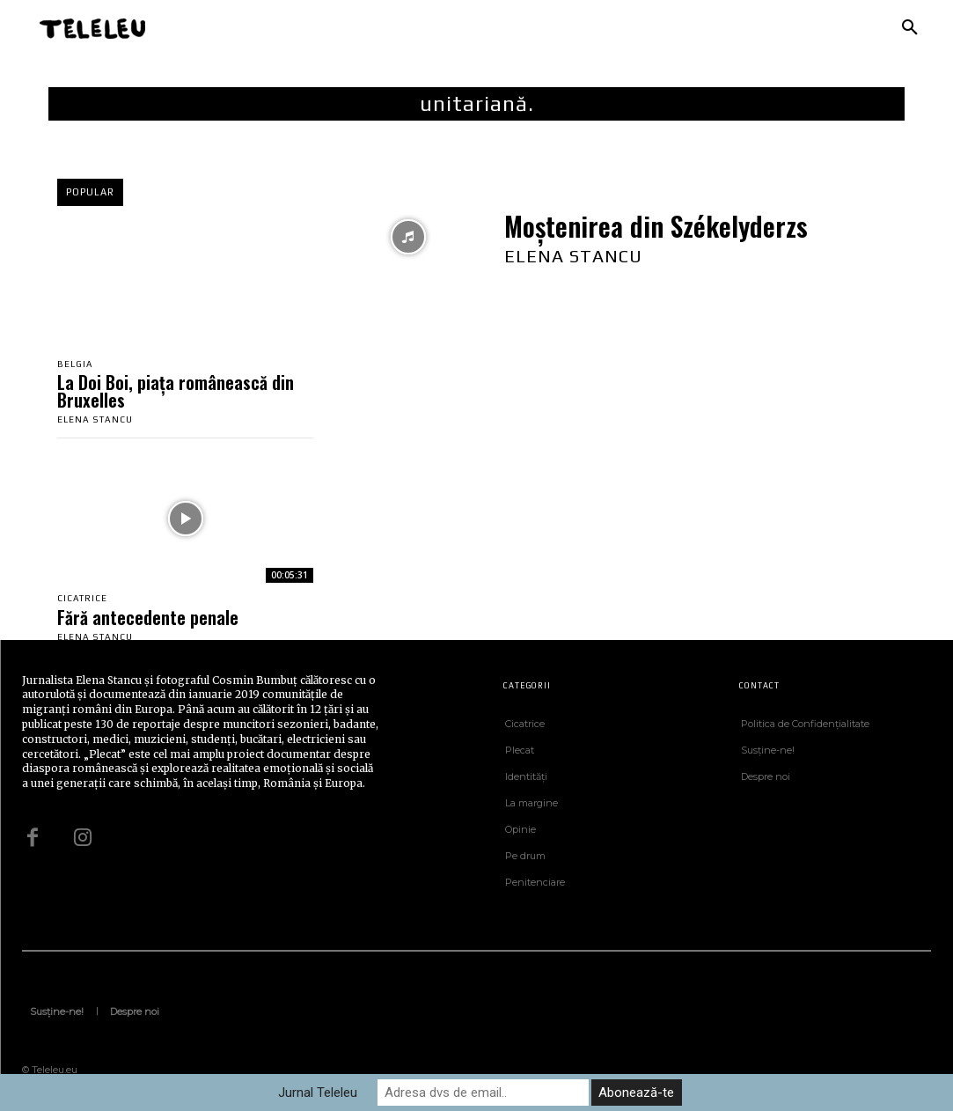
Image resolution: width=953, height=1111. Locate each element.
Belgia (75, 364)
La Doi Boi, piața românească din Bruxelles (175, 392)
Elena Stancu (95, 420)
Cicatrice (82, 598)
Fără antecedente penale (147, 617)
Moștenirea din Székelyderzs (656, 226)
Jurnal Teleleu (317, 1092)
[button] (910, 28)
